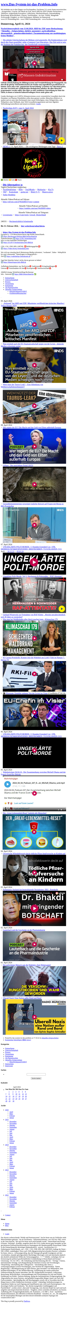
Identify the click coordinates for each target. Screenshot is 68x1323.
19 (23, 1096)
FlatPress (27, 1301)
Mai (10, 1135)
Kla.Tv (51, 190)
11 (19, 1094)
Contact (8, 1215)
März (11, 1114)
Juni (10, 1133)
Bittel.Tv (34, 192)
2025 (7, 1119)
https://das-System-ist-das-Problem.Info (19, 232)
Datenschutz (9, 1064)
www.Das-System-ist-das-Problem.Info (29, 4)
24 (16, 1099)
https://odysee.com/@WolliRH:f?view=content (21, 202)
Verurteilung (9, 284)
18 (19, 1096)
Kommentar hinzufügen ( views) (18, 1040)
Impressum (9, 1066)
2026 (7, 1110)
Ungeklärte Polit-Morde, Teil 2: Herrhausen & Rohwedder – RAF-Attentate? (32, 576)
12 (23, 1094)
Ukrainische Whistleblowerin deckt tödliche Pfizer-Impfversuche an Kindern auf (34, 853)
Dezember (13, 1121)
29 (9, 1101)
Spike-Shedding (9, 195)
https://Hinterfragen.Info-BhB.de (14, 262)
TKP (4, 192)
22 (9, 1099)
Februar (12, 1116)
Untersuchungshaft (11, 280)
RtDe (21, 190)
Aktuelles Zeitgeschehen (13, 289)
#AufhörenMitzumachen (17, 293)
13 (26, 1094)
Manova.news (47, 192)
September (13, 1127)
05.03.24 (20, 551)
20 (26, 1096)
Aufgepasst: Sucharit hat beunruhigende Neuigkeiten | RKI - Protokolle (30, 890)
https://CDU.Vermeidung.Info (26, 238)
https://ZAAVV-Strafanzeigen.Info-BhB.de (18, 242)
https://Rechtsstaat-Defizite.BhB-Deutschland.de (20, 236)
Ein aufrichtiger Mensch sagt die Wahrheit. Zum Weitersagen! (27, 965)
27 (26, 1099)
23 (13, 1099)
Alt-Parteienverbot (11, 287)
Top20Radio (30, 190)
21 (6, 1099)
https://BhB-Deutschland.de (24, 274)
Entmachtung (9, 278)
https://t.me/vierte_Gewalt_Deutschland (30, 215)
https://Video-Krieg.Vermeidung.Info (16, 248)
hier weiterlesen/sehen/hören (33, 226)
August (11, 1129)
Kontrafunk (13, 192)
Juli (10, 1131)
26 (23, 1099)
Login (7, 1234)
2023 (7, 1170)
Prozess (7, 282)
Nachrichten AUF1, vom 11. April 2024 (18, 108)
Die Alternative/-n (12, 184)
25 (19, 1099)
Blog (6, 1225)
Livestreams (7, 215)
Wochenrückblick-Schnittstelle (21, 221)
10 (16, 1094)
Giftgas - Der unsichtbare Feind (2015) (18, 465)
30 (13, 1101)
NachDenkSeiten (9, 190)
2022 (7, 1195)
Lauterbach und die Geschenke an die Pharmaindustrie (24, 930)
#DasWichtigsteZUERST (18, 291)
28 (6, 1101)
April (11, 1112)
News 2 (60, 147)
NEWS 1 (6, 147)
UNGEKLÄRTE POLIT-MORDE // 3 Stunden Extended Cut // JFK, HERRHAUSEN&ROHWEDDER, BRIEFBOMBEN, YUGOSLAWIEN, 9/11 (31, 548)
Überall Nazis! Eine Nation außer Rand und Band (22, 998)
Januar (11, 1118)
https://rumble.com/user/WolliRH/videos (35, 208)
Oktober (12, 1125)
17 (16, 1096)
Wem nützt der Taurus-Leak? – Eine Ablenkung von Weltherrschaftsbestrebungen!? (22, 386)
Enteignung (9, 285)
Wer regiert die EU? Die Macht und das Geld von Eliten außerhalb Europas (32, 427)
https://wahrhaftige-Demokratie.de (18, 256)
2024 (7, 1145)
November (13, 1123)
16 (13, 1096)
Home (7, 1223)
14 (6, 1096)
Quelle (38, 104)
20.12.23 (10, 551)
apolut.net (24, 192)
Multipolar (41, 190)
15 (9, 1096)
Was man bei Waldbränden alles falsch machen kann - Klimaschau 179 (30, 619)
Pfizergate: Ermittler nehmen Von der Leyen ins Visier (27, 693)
